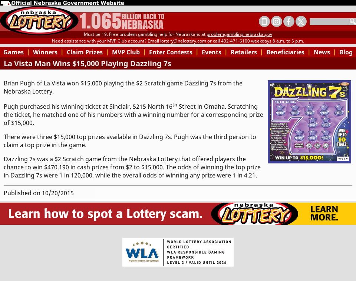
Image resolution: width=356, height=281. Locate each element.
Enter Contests (174, 52)
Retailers (247, 52)
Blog (346, 52)
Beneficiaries (288, 52)
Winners (48, 52)
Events (215, 52)
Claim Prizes (88, 52)
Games (16, 52)
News (325, 52)
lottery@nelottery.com (183, 41)
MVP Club (129, 52)
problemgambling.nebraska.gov (239, 34)
